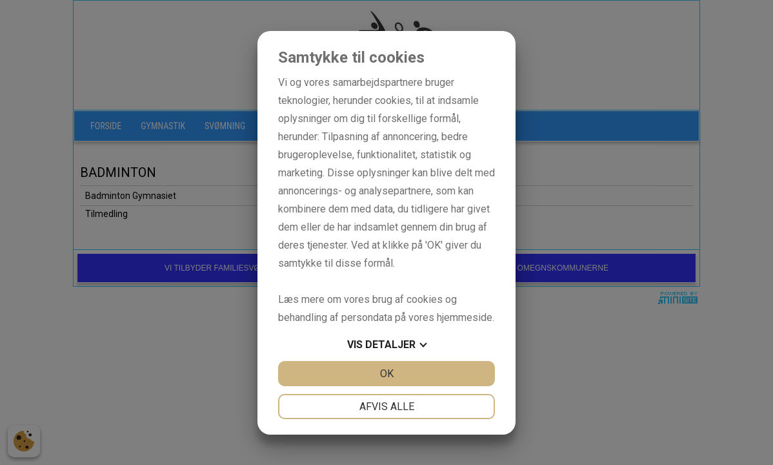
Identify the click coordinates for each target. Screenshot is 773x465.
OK (387, 373)
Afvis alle (386, 406)
